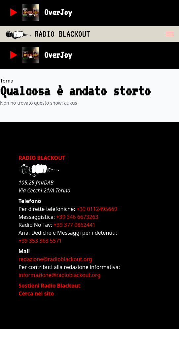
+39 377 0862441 (74, 224)
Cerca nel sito (36, 293)
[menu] (134, 34)
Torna (7, 80)
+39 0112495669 (97, 209)
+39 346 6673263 (77, 216)
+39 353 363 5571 (40, 240)
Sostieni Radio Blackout (49, 285)
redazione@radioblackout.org (55, 259)
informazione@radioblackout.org (59, 275)
